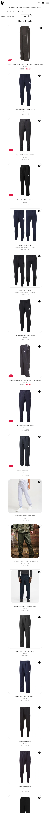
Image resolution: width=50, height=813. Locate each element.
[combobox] (12, 16)
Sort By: (3, 16)
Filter (26, 16)
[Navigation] (47, 2)
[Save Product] (40, 28)
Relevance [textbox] (10, 16)
